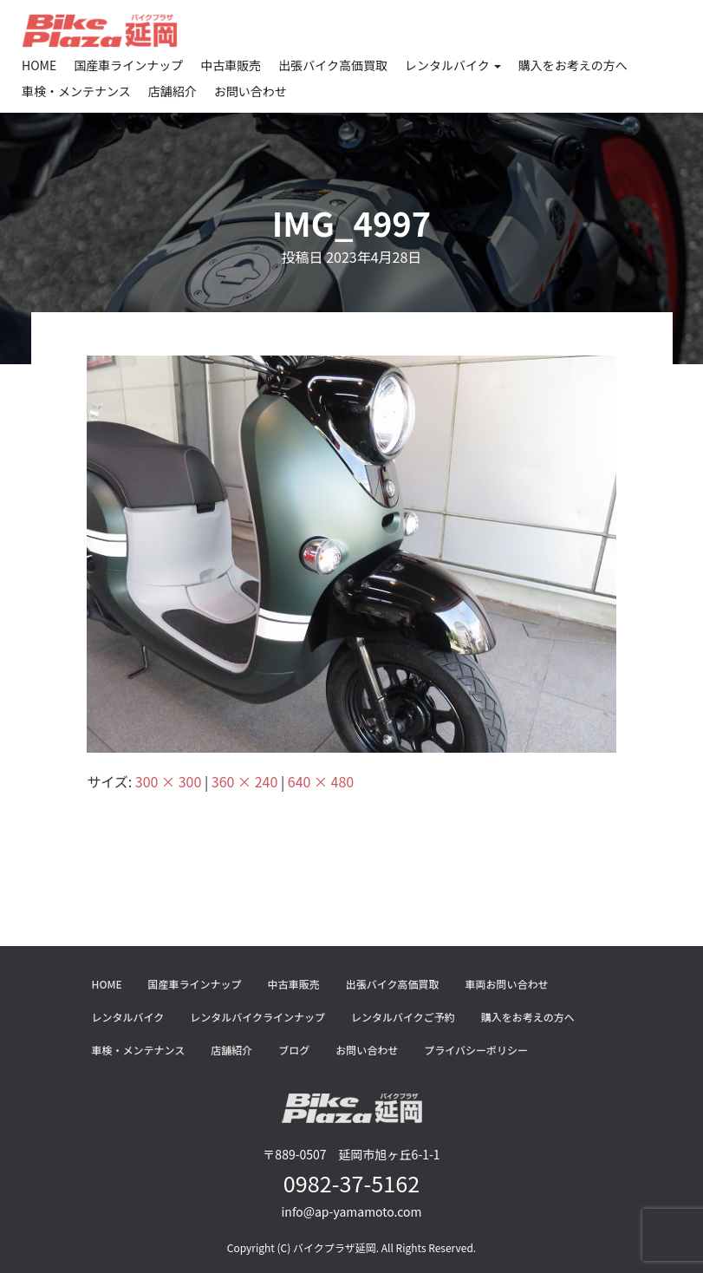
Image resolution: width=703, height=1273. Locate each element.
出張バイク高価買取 (332, 65)
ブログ (293, 1049)
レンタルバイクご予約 (403, 1016)
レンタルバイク (453, 65)
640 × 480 (321, 781)
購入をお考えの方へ (573, 65)
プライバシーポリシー (476, 1049)
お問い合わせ (250, 91)
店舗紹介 (172, 91)
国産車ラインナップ (128, 65)
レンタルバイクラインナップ (257, 1016)
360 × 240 (244, 781)
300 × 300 (168, 781)
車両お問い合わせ (506, 983)
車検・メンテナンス (76, 91)
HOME (39, 65)
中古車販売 (230, 65)
